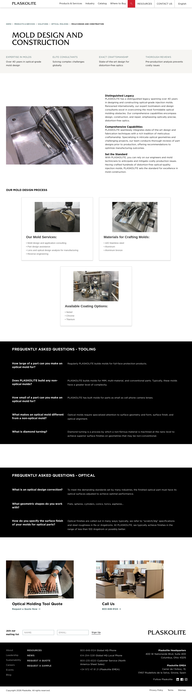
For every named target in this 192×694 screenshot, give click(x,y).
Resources (34, 650)
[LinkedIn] (178, 679)
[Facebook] (183, 679)
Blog (8, 674)
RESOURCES (144, 3)
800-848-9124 (88, 650)
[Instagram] (187, 679)
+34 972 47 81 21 (89, 669)
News (31, 655)
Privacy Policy (156, 690)
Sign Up (96, 632)
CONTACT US (164, 3)
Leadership (12, 655)
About (9, 650)
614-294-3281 (88, 655)
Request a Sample (39, 665)
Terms (170, 690)
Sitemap (182, 690)
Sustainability (13, 660)
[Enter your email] (73, 632)
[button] (131, 6)
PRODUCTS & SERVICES (24, 24)
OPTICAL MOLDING (59, 24)
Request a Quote (38, 660)
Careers (10, 665)
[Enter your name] (38, 632)
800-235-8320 (88, 660)
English (182, 3)
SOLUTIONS (43, 24)
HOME (8, 24)
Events (10, 669)
